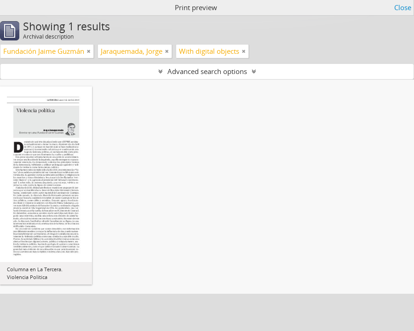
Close (402, 7)
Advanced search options (207, 71)
